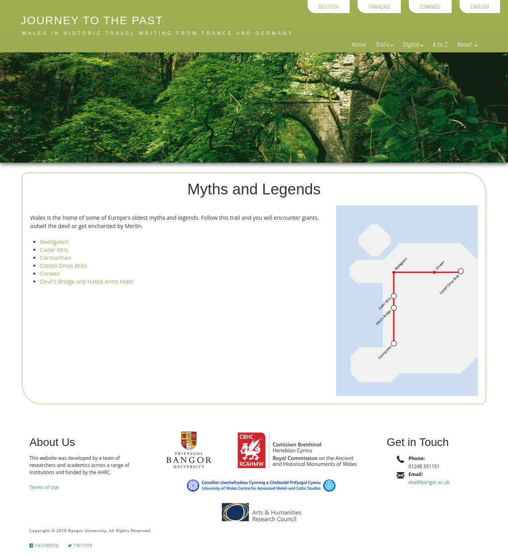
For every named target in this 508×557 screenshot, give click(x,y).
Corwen (50, 273)
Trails (384, 44)
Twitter (80, 545)
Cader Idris (54, 250)
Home (359, 44)
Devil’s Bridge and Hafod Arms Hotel (87, 281)
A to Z (440, 44)
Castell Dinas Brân (63, 265)
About (467, 44)
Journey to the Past (92, 20)
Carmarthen (55, 257)
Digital (413, 44)
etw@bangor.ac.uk (428, 482)
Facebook (44, 545)
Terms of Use (44, 487)
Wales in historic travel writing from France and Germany (157, 33)
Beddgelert (54, 242)
